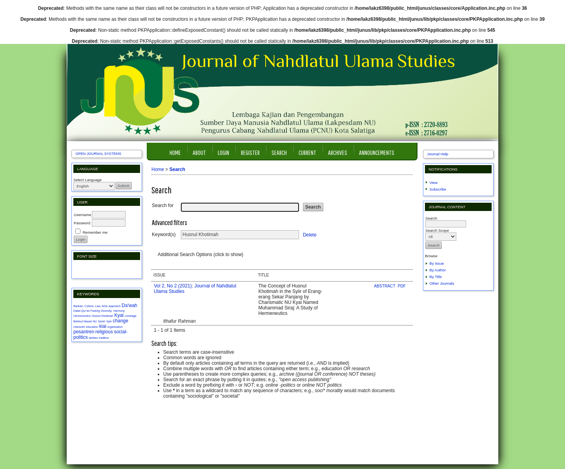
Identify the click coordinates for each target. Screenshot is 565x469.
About (199, 152)
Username (82, 215)
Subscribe (438, 189)
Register (250, 152)
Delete (310, 234)
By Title (436, 276)
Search (279, 152)
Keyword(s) (164, 234)
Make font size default (93, 269)
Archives (337, 152)
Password (82, 223)
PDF (402, 286)
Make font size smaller (80, 269)
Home (175, 152)
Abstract (385, 286)
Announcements (376, 152)
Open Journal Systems (99, 154)
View (434, 182)
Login (223, 152)
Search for (162, 205)
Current (307, 152)
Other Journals (442, 283)
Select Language (87, 180)
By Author (438, 270)
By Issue (437, 263)
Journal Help (437, 154)
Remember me (95, 232)
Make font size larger (105, 269)
